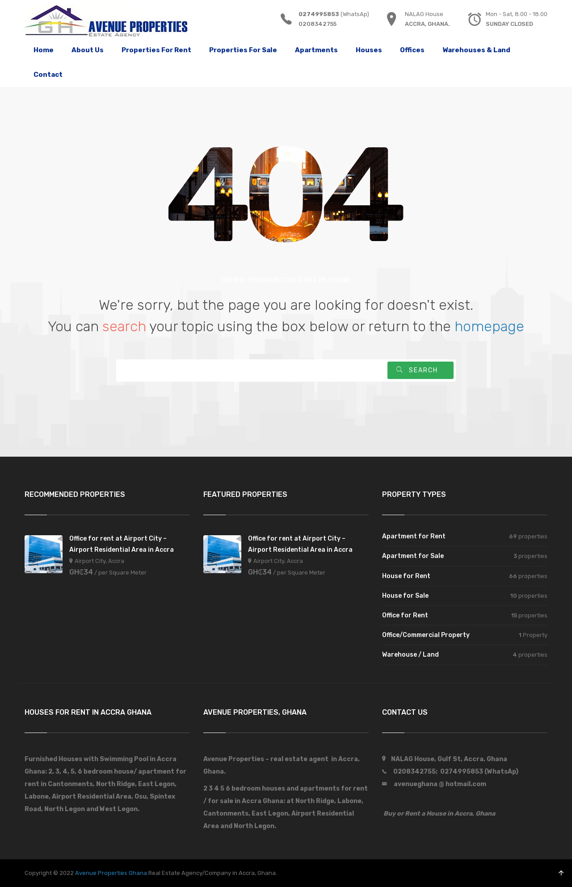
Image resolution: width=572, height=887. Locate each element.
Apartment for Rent (414, 536)
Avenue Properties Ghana (111, 873)
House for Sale (405, 596)
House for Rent (406, 576)
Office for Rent (405, 615)
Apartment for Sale (413, 556)
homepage (489, 326)
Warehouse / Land (410, 654)
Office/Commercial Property (426, 635)
